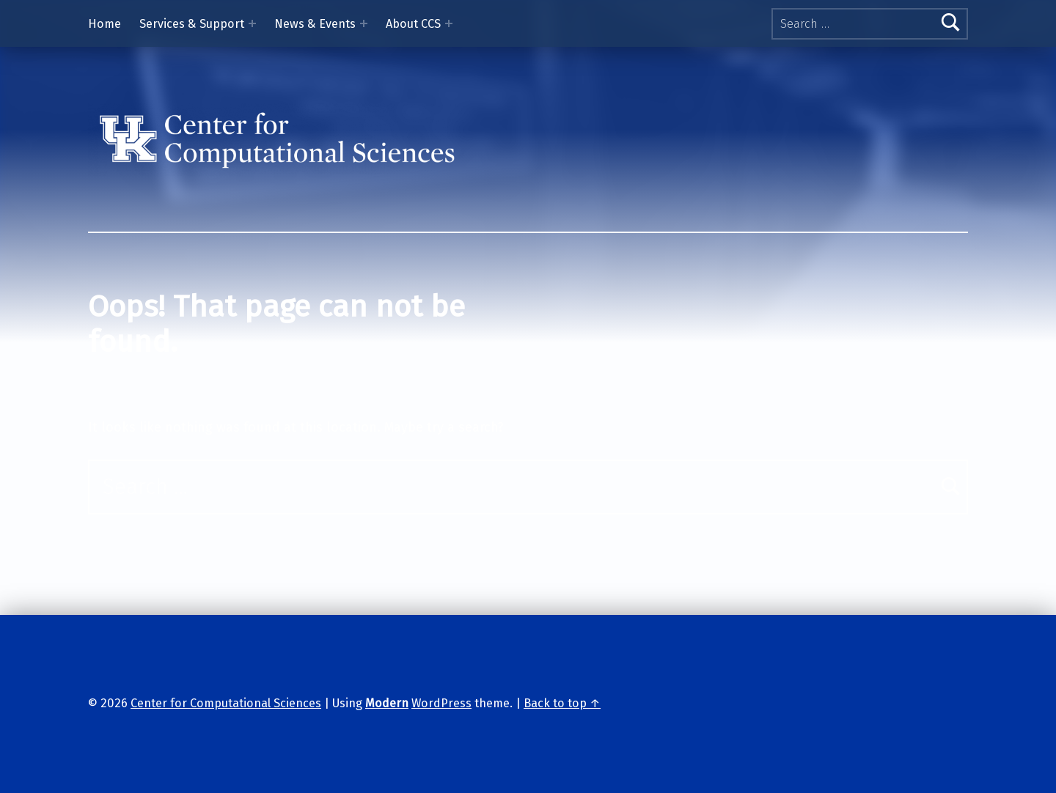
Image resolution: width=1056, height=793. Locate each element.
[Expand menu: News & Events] (363, 23)
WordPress (441, 703)
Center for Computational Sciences (226, 703)
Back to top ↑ (562, 703)
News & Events (315, 24)
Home (104, 24)
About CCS (413, 24)
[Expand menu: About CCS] (448, 23)
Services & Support (191, 24)
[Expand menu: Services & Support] (252, 23)
